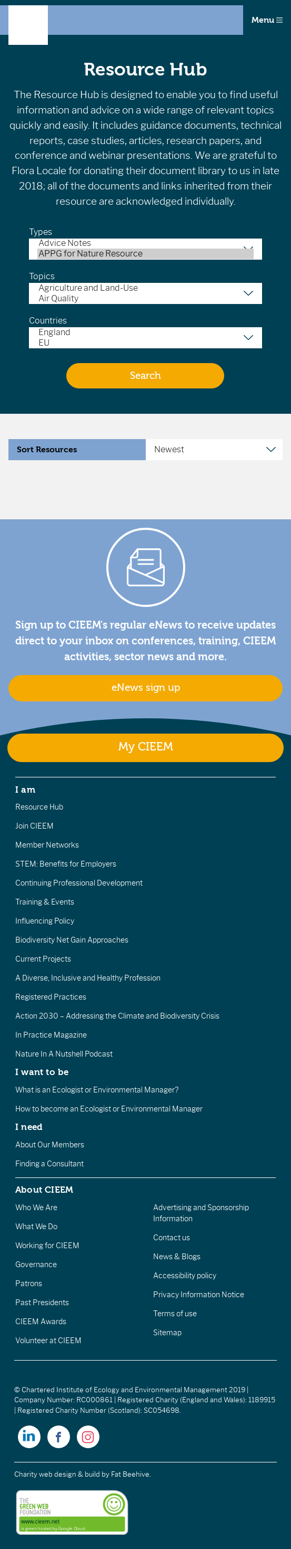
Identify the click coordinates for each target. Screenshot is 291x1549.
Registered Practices (50, 997)
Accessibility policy (184, 1275)
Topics (42, 276)
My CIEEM (145, 747)
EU (145, 343)
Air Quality (145, 298)
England (145, 332)
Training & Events (44, 902)
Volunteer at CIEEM (48, 1340)
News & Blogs (176, 1256)
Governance (36, 1264)
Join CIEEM (34, 826)
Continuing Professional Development (79, 883)
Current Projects (43, 959)
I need (29, 1127)
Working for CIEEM (47, 1245)
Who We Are (36, 1207)
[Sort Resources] (214, 449)
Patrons (28, 1283)
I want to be (42, 1072)
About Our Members (49, 1144)
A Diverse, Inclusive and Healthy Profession (87, 978)
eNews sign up (146, 687)
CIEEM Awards (40, 1321)
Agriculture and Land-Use (145, 288)
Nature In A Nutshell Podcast (64, 1054)
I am (25, 789)
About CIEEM (44, 1189)
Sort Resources (47, 449)
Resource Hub (39, 807)
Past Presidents (42, 1302)
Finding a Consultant (49, 1163)
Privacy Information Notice (198, 1294)
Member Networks (47, 845)
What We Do (36, 1226)
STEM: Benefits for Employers (65, 864)
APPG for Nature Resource (145, 254)
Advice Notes (145, 243)
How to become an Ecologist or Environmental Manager (109, 1109)
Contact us (171, 1237)
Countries (48, 321)
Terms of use (175, 1313)
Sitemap (167, 1332)
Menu (267, 20)
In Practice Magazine (51, 1035)
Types (40, 232)
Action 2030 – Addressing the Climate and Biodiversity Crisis (117, 1016)
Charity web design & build (57, 1474)
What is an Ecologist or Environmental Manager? (96, 1090)
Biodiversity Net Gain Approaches (71, 940)
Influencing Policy (44, 921)
